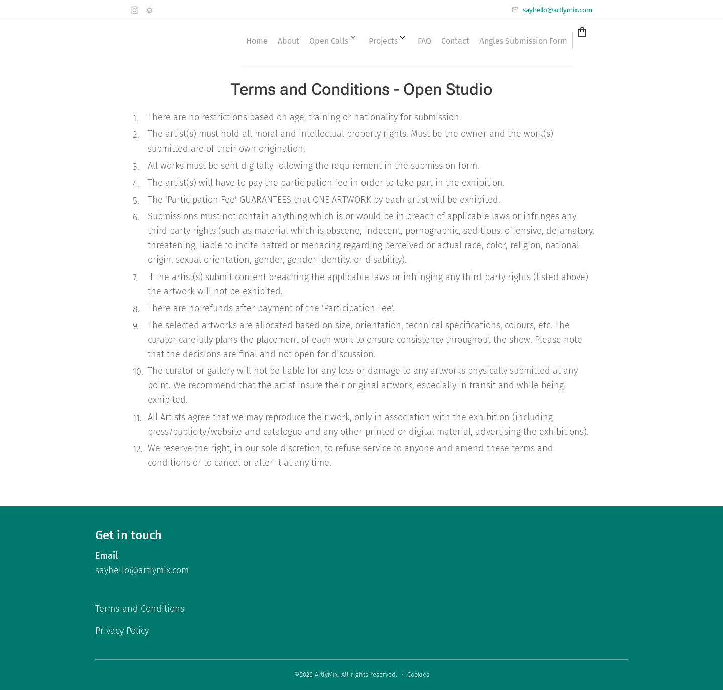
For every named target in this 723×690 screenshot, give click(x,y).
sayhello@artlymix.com (557, 9)
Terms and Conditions (139, 608)
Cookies (418, 674)
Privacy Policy (122, 630)
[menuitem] (415, 40)
